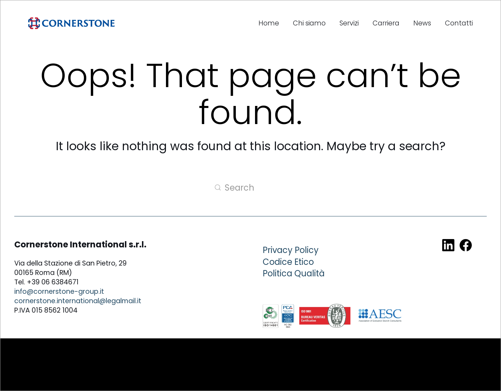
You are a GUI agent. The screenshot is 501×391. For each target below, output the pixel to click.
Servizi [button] (349, 23)
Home (269, 23)
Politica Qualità (294, 273)
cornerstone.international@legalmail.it (77, 301)
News (422, 23)
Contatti (459, 23)
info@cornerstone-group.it (59, 291)
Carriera (386, 23)
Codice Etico (288, 262)
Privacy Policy (291, 250)
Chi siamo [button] (309, 23)
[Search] (250, 187)
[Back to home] (71, 23)
